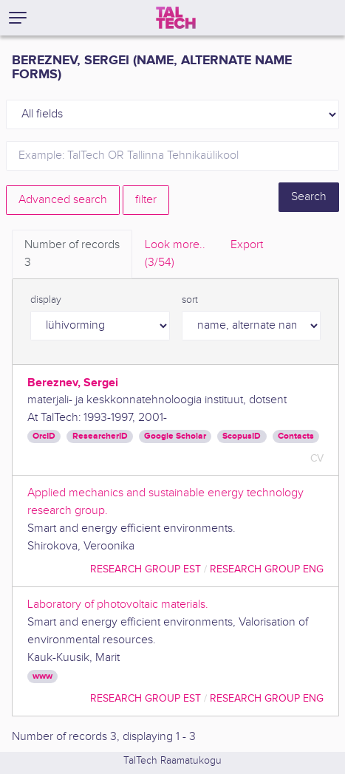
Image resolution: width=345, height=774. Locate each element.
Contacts (296, 436)
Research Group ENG (267, 569)
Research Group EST (145, 569)
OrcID (44, 436)
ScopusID (241, 436)
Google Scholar (175, 436)
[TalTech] (176, 18)
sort (190, 300)
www (42, 676)
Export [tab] (246, 245)
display (45, 300)
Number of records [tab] (72, 255)
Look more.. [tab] (175, 255)
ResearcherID (100, 436)
